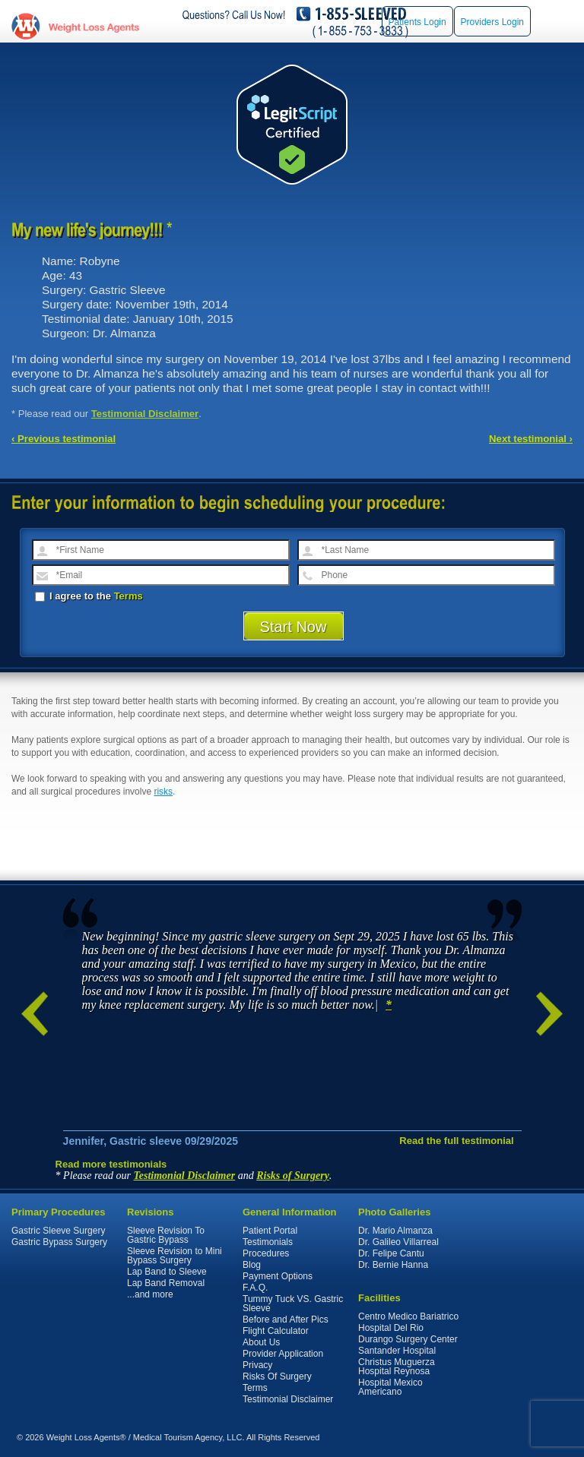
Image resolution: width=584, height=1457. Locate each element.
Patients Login (417, 22)
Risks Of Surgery (277, 1376)
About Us (261, 1342)
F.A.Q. (255, 1287)
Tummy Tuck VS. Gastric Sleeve (293, 1303)
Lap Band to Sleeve (167, 1271)
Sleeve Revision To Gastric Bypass (166, 1235)
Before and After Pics (285, 1319)
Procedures (266, 1253)
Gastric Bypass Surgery (59, 1242)
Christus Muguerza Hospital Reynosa (396, 1366)
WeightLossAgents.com (93, 27)
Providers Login (492, 22)
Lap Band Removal (166, 1283)
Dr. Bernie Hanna (393, 1264)
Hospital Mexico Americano (390, 1387)
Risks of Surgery (292, 1175)
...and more (150, 1294)
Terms (128, 596)
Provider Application (283, 1353)
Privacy (257, 1365)
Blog (252, 1264)
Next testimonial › (531, 438)
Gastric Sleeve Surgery (58, 1230)
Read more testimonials (111, 1164)
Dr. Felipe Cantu (391, 1253)
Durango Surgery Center (408, 1339)
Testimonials (268, 1242)
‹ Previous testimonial (63, 438)
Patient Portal (270, 1230)
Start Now (293, 626)
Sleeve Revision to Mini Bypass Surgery (174, 1256)
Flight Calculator (276, 1331)
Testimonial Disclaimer (145, 413)
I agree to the (89, 596)
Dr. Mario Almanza (395, 1230)
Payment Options (278, 1276)
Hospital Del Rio (391, 1328)
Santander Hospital (397, 1350)
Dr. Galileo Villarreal (398, 1242)
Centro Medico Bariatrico (408, 1316)
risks (163, 791)
